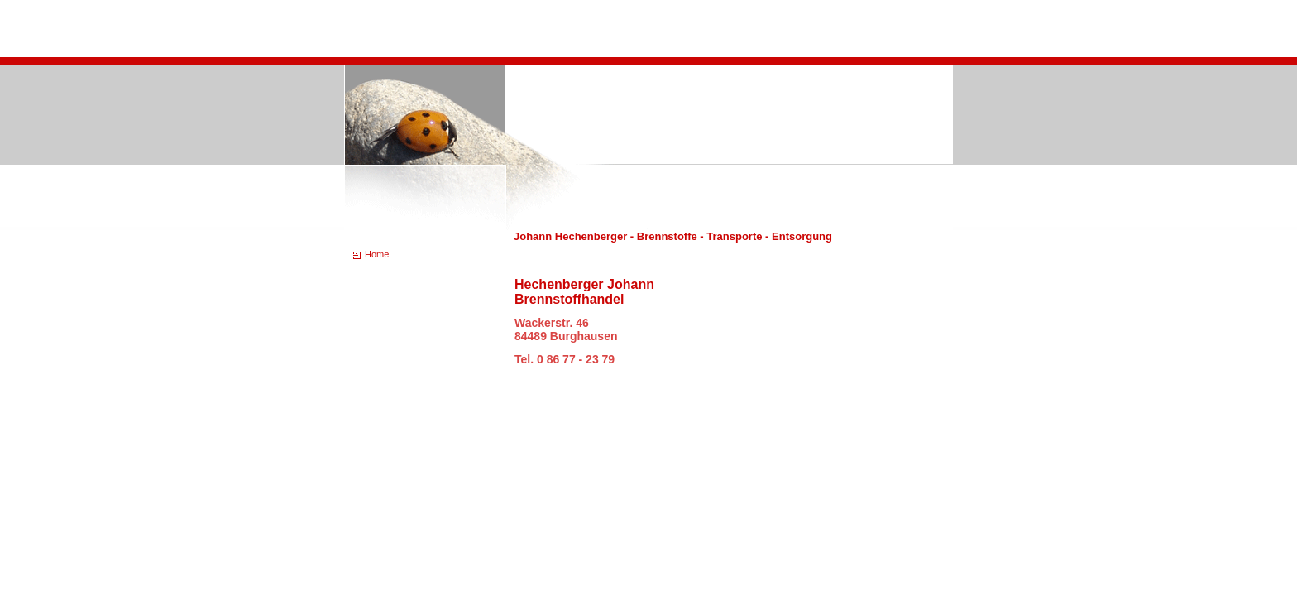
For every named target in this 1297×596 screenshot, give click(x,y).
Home (377, 254)
